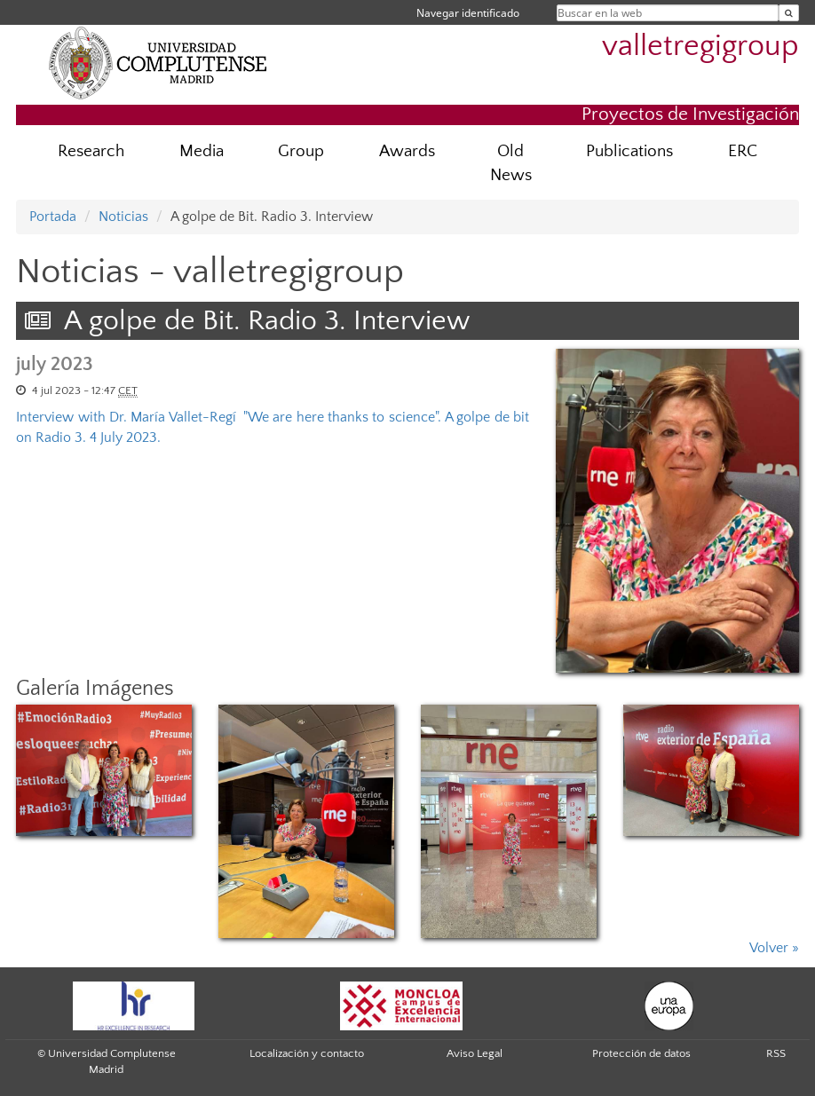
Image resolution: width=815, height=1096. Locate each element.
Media (201, 151)
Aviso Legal (474, 1053)
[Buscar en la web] (789, 12)
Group (301, 151)
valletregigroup (700, 46)
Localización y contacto (306, 1053)
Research (91, 151)
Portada (52, 217)
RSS (776, 1053)
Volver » (774, 948)
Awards (407, 151)
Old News (511, 163)
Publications (629, 151)
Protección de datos (641, 1053)
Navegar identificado (467, 12)
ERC (742, 151)
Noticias (123, 217)
